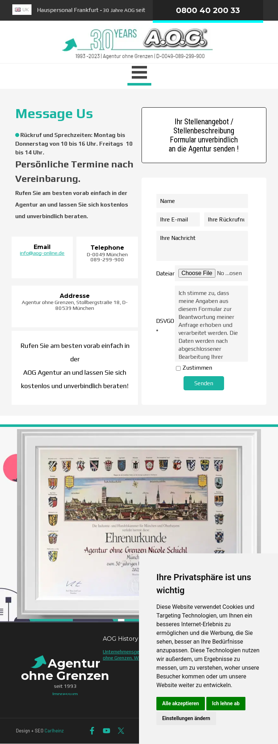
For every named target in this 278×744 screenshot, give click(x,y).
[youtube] (106, 730)
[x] (121, 730)
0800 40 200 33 (208, 10)
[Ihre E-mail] (178, 219)
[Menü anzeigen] (139, 74)
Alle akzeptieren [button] (180, 703)
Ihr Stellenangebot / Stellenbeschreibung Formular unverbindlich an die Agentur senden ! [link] (204, 135)
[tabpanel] (74, 113)
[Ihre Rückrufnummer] (226, 219)
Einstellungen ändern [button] (186, 718)
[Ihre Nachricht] (202, 245)
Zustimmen (197, 367)
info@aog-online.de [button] (42, 253)
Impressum (65, 694)
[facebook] (92, 730)
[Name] (202, 201)
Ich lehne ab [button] (226, 703)
